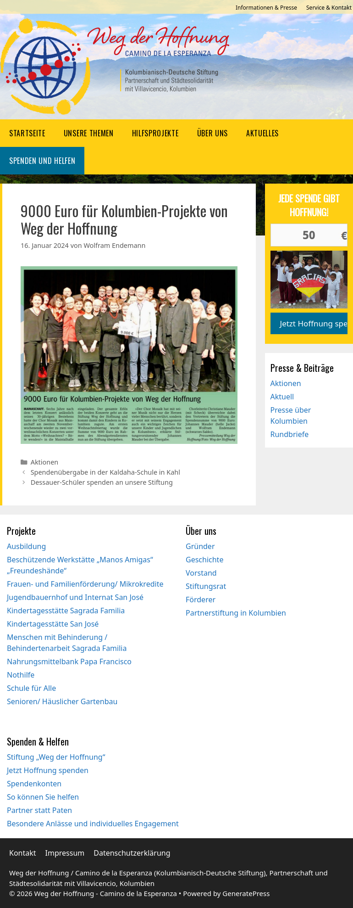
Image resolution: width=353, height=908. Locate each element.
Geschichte (204, 560)
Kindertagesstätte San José (53, 624)
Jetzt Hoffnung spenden (47, 770)
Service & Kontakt (329, 7)
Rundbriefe (289, 434)
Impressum (65, 853)
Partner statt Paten (39, 810)
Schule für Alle (31, 688)
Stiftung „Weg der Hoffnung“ (56, 757)
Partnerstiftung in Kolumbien (236, 613)
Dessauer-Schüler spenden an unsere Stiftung (102, 482)
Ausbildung (26, 546)
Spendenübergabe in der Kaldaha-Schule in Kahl (105, 472)
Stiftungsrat (206, 586)
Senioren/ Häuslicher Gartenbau (62, 701)
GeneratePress (246, 893)
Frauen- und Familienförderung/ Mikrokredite (85, 584)
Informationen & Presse (266, 7)
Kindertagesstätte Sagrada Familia (66, 610)
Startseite (27, 133)
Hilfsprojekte (155, 133)
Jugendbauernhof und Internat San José (75, 597)
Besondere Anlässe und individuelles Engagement (93, 823)
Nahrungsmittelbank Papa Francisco (69, 661)
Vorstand (201, 573)
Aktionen (45, 462)
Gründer (200, 546)
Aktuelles (262, 133)
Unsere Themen (89, 133)
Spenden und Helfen (42, 160)
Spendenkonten (34, 784)
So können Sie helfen (43, 797)
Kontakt (22, 853)
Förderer (200, 599)
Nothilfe (20, 675)
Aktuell (282, 397)
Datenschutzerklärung (132, 853)
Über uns (212, 133)
